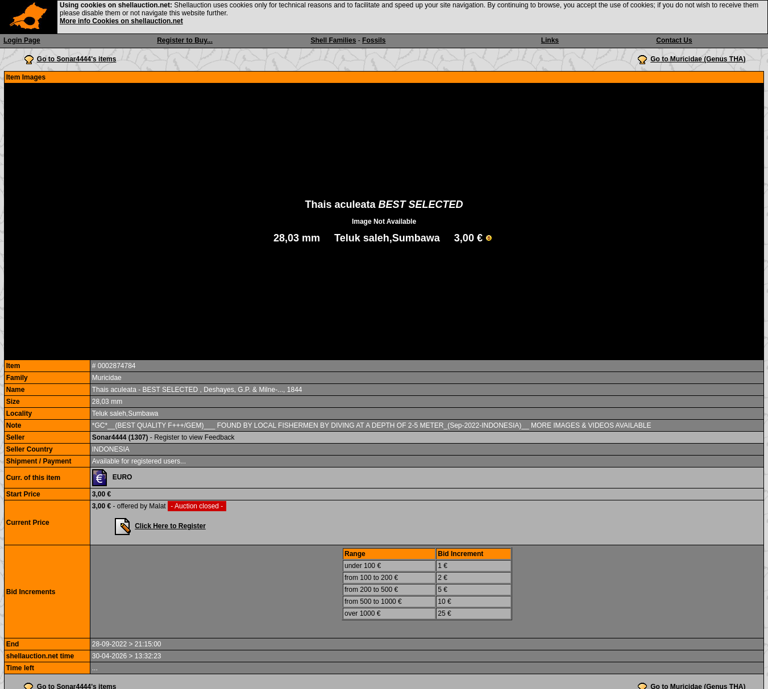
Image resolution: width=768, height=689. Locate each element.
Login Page (21, 40)
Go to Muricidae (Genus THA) (697, 59)
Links (550, 40)
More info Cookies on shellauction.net (121, 21)
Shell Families (333, 40)
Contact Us (674, 40)
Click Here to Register (170, 526)
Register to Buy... (185, 40)
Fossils (373, 40)
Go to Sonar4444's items (77, 59)
